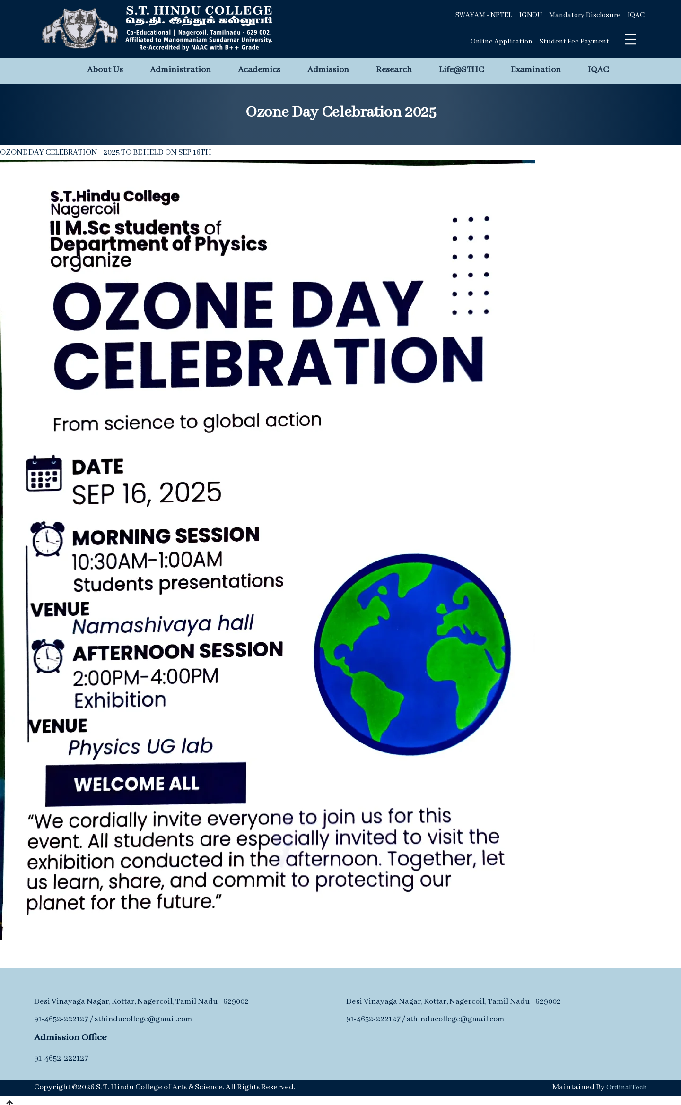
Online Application (502, 41)
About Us (105, 70)
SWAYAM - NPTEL (483, 15)
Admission (328, 70)
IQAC (636, 15)
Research (394, 70)
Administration (180, 70)
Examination (536, 70)
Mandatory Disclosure (584, 15)
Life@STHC (461, 70)
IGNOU (530, 15)
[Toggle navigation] (630, 39)
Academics (259, 70)
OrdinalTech (626, 1087)
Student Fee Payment (574, 41)
